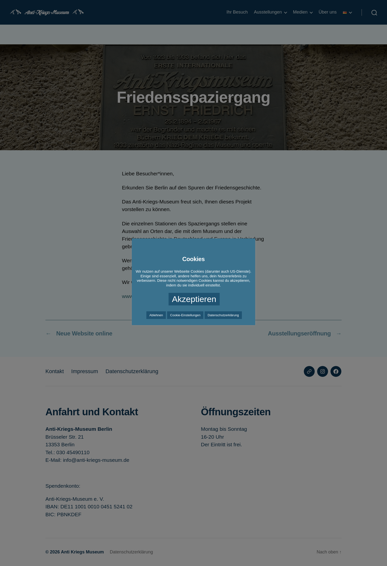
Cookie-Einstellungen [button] (185, 315)
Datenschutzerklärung (223, 315)
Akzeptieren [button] (194, 299)
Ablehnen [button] (156, 315)
